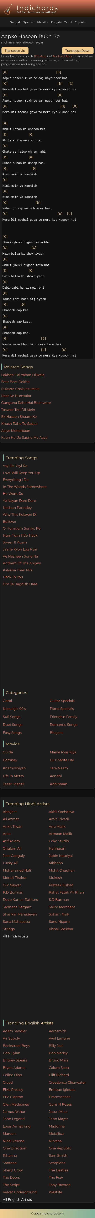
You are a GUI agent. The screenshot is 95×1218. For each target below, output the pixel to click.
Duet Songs (12, 725)
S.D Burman (59, 900)
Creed (8, 1082)
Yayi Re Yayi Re (15, 466)
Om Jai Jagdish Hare (20, 584)
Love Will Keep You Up (21, 473)
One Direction (14, 1148)
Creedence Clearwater (67, 1082)
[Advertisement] (47, 638)
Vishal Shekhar (61, 929)
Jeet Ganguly (14, 856)
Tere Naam (59, 768)
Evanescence (60, 1097)
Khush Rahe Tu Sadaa (19, 424)
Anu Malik (57, 827)
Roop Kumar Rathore (20, 900)
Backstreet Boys (16, 1046)
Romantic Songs (63, 725)
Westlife (55, 1192)
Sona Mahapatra (16, 922)
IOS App (40, 56)
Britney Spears (15, 1060)
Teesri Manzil (13, 784)
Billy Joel (56, 1046)
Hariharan (57, 849)
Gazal (7, 701)
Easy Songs (12, 733)
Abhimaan (58, 784)
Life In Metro (13, 776)
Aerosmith (57, 1031)
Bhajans (56, 733)
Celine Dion (12, 1075)
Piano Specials (62, 709)
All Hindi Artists (15, 936)
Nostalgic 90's (14, 709)
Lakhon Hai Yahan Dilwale (22, 375)
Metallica (56, 1134)
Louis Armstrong (17, 1126)
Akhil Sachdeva (61, 812)
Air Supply (11, 1038)
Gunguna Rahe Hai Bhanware (26, 403)
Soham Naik (59, 914)
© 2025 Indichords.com (47, 1213)
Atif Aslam (11, 841)
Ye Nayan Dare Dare (19, 501)
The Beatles (58, 1170)
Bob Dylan (11, 1053)
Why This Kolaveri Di (20, 515)
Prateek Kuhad (61, 885)
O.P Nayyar (12, 885)
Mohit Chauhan (62, 870)
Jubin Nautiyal (61, 856)
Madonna (57, 1126)
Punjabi (56, 22)
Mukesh (55, 878)
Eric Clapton (13, 1097)
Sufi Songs (11, 717)
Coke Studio (59, 841)
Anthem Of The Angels (22, 563)
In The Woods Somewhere (25, 487)
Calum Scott (59, 1068)
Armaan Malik (60, 834)
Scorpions (57, 1163)
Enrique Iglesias (62, 1090)
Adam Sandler (15, 1031)
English (80, 22)
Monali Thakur (15, 878)
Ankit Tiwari (12, 827)
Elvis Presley (13, 1090)
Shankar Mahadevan (20, 914)
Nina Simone (13, 1141)
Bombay (10, 760)
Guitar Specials (62, 701)
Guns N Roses (60, 1104)
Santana (10, 1163)
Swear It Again (15, 542)
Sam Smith (58, 1156)
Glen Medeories (16, 1104)
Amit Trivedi (59, 819)
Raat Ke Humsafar (16, 396)
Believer (9, 522)
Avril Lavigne (59, 1038)
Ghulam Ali (12, 849)
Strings (9, 929)
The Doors (11, 1177)
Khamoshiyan (14, 768)
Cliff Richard (59, 1075)
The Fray (56, 1177)
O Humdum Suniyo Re (22, 528)
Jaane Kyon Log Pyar (20, 549)
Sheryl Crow (13, 1170)
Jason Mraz (58, 1112)
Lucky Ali (10, 863)
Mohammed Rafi (17, 870)
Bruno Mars (58, 1060)
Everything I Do (16, 480)
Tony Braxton (60, 1185)
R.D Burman (13, 892)
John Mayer (58, 1119)
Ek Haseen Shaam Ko (19, 417)
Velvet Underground (20, 1192)
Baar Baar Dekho (15, 382)
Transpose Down (77, 51)
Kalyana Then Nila (18, 570)
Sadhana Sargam (17, 907)
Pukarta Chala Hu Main (20, 389)
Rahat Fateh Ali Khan (66, 892)
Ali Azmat (11, 819)
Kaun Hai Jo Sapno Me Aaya (24, 438)
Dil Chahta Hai (62, 760)
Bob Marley (58, 1053)
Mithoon (56, 863)
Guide (8, 752)
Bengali (15, 22)
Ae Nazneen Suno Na (20, 556)
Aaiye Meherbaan (15, 431)
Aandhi (56, 776)
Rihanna (10, 1156)
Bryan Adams (14, 1068)
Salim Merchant (62, 907)
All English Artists (17, 1200)
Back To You (13, 577)
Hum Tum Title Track (20, 535)
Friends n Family (63, 717)
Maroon (9, 1134)
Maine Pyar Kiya (63, 752)
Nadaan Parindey (17, 508)
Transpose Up (15, 51)
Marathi (42, 22)
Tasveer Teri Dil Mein (18, 410)
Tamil (68, 22)
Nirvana (55, 1141)
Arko (7, 834)
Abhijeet (10, 812)
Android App (62, 56)
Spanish (29, 22)
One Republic (60, 1148)
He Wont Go (13, 494)
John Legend (14, 1119)
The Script (11, 1185)
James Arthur (14, 1112)
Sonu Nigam (59, 922)
